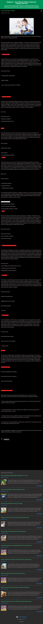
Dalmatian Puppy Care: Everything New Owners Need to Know (16, 545)
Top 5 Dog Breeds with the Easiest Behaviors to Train (14, 475)
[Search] (41, 2)
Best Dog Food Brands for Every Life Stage (11, 503)
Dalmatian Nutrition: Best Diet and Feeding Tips (13, 573)
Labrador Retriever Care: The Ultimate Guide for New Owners (16, 601)
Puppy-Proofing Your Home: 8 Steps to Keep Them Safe (15, 517)
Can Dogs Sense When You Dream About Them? (13, 489)
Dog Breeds (6, 439)
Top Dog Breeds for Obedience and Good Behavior (13, 531)
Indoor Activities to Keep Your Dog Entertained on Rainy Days (16, 559)
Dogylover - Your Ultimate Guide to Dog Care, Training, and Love (21, 2)
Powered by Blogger (21, 617)
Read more (39, 485)
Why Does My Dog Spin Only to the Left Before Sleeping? (15, 587)
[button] (41, 11)
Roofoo (24, 619)
